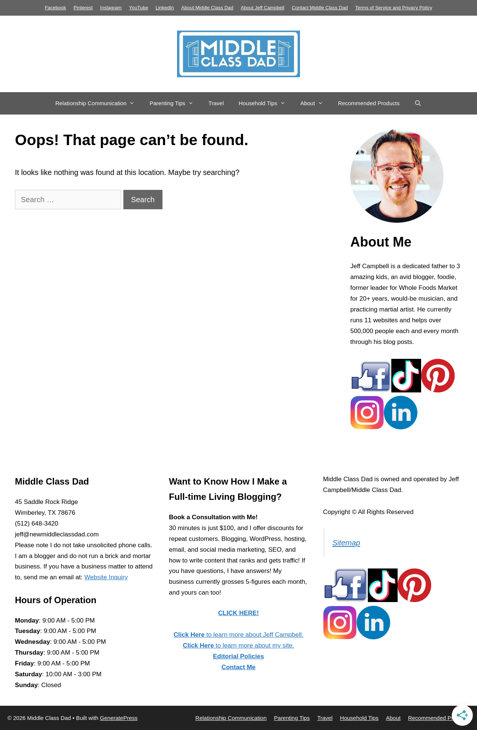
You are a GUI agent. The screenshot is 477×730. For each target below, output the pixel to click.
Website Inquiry (106, 577)
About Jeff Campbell (262, 7)
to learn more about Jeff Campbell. (238, 634)
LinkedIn (164, 7)
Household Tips (265, 103)
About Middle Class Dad (207, 7)
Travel (216, 103)
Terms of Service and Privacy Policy (393, 7)
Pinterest (82, 7)
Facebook (55, 7)
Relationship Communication (99, 103)
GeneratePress (119, 718)
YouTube (138, 7)
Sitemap (346, 543)
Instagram (111, 7)
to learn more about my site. (238, 645)
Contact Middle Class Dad (320, 7)
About (315, 103)
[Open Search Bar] (418, 103)
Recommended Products (368, 103)
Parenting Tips (175, 103)
